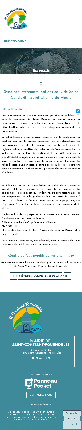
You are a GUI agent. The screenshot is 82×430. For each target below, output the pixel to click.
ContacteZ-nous (41, 395)
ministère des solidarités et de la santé (40, 276)
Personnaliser (72, 425)
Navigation (17, 41)
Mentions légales (41, 405)
